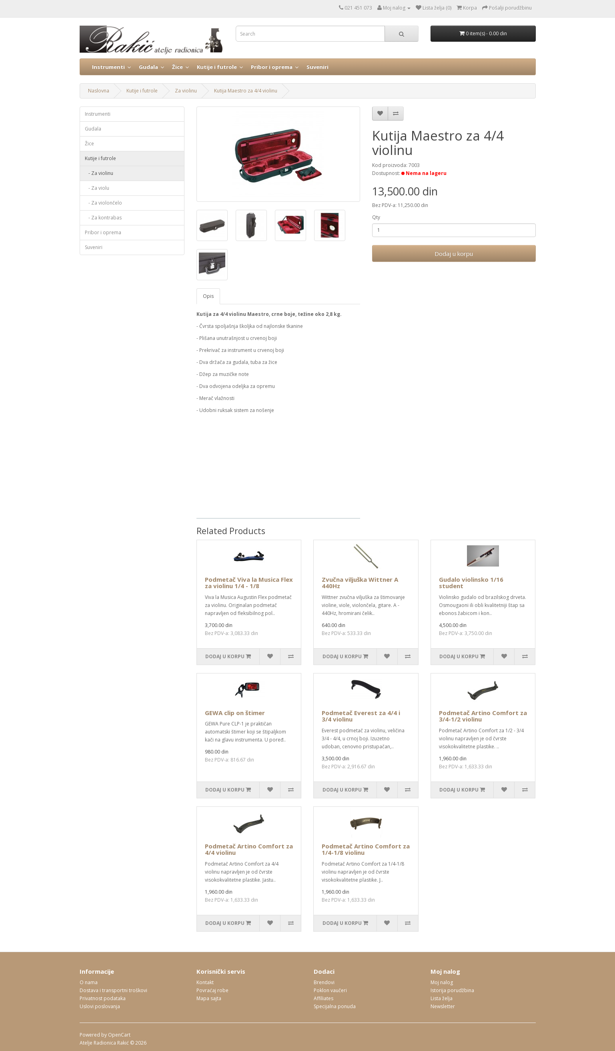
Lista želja (442, 998)
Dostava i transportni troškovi (113, 990)
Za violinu (186, 90)
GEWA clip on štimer (235, 713)
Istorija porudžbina (452, 990)
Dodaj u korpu (454, 253)
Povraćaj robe (212, 990)
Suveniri (317, 66)
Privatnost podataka (103, 998)
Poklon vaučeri (330, 990)
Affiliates (323, 998)
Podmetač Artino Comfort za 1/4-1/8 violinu (366, 849)
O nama (89, 982)
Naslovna (98, 90)
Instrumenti (108, 66)
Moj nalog (442, 982)
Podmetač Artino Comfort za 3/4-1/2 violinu (483, 716)
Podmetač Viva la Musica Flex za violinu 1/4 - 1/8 (249, 582)
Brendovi (324, 982)
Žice (177, 66)
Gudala (148, 66)
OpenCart (119, 1034)
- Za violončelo (103, 202)
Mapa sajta (208, 998)
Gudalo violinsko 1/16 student (471, 582)
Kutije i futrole (217, 66)
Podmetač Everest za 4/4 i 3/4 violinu (361, 716)
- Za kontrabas (103, 217)
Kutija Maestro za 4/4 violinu (245, 90)
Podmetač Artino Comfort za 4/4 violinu (249, 849)
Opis (208, 296)
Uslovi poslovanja (100, 1006)
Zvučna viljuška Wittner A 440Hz (360, 582)
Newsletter (443, 1006)
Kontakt (205, 982)
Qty (376, 217)
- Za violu (97, 188)
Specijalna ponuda (335, 1006)
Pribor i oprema (271, 66)
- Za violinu (99, 173)
